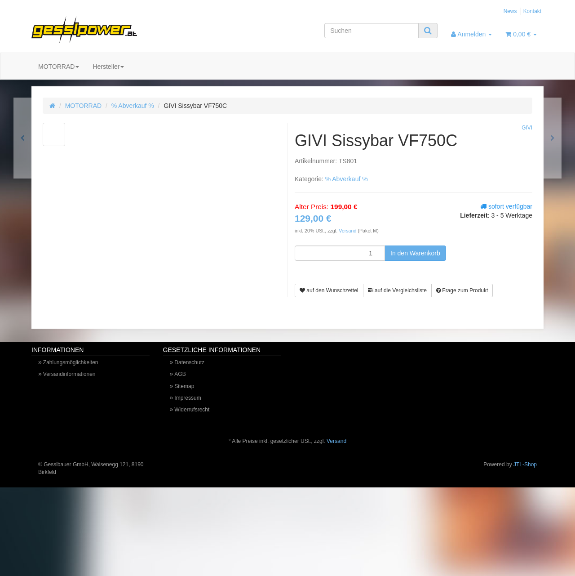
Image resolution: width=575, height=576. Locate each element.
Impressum (187, 398)
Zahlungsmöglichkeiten (70, 362)
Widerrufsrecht (191, 409)
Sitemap (184, 386)
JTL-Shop (525, 464)
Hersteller (108, 66)
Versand (348, 230)
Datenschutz (189, 362)
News (510, 11)
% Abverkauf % (132, 105)
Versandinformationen (69, 374)
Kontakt (532, 11)
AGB (180, 374)
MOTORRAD (58, 66)
